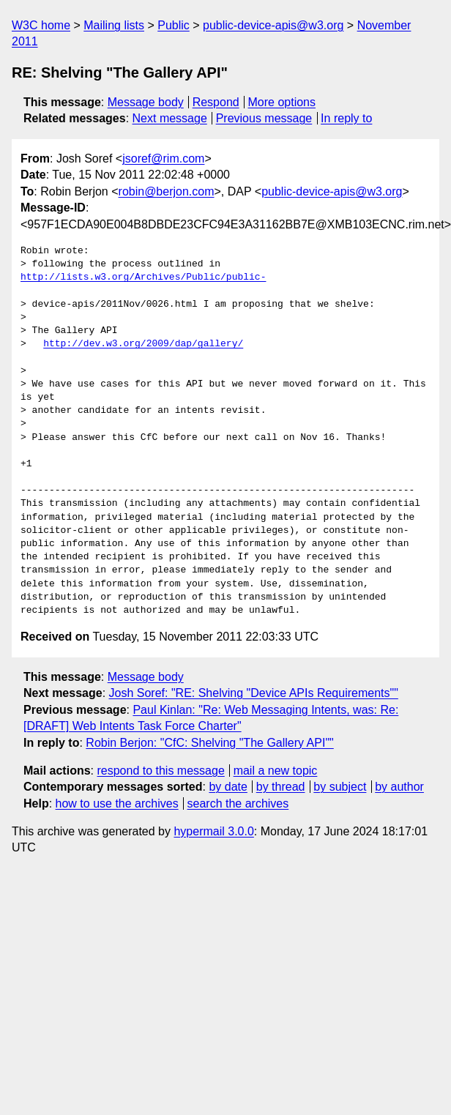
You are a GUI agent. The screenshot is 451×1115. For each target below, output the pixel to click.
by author (399, 786)
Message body (146, 102)
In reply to (346, 118)
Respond (216, 102)
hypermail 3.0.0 (213, 831)
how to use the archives (117, 803)
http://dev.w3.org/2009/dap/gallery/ (143, 344)
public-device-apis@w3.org (273, 25)
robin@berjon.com (167, 191)
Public (173, 25)
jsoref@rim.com (163, 158)
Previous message (264, 118)
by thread (280, 786)
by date (228, 786)
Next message (170, 118)
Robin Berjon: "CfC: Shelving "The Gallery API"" (209, 743)
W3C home (41, 25)
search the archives (238, 803)
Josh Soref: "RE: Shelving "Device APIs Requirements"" (253, 693)
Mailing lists (113, 25)
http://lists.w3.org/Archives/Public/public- (143, 277)
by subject (339, 786)
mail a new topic (276, 770)
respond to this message (160, 770)
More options (282, 102)
